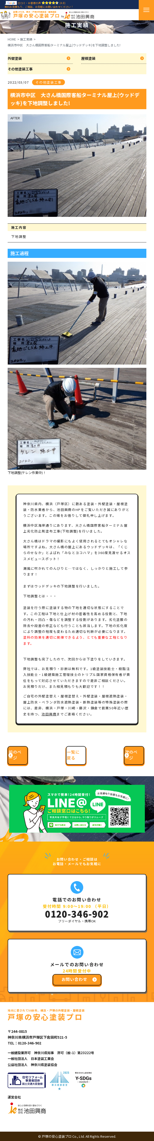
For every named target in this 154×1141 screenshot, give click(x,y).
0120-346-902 (77, 913)
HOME (12, 39)
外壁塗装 (15, 58)
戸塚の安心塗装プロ (36, 14)
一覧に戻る (73, 754)
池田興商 (49, 714)
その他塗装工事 (20, 68)
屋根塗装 (88, 58)
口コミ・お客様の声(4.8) (35, 3)
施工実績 (26, 39)
